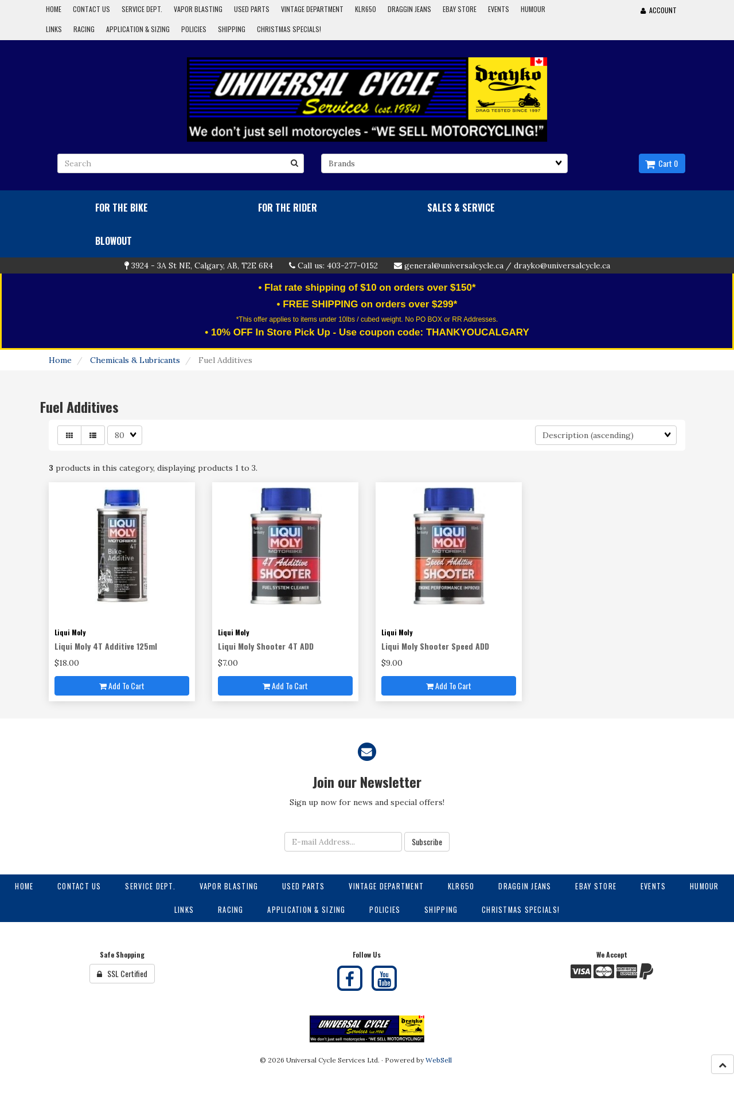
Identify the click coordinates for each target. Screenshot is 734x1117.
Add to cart (122, 685)
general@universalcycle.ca (453, 265)
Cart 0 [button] (661, 163)
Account (659, 10)
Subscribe (427, 841)
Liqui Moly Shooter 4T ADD (266, 646)
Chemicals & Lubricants (135, 360)
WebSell (438, 1060)
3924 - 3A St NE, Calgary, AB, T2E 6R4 (202, 265)
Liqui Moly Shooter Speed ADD (435, 646)
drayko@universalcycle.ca (562, 265)
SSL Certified (122, 973)
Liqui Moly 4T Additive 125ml (105, 646)
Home (60, 360)
